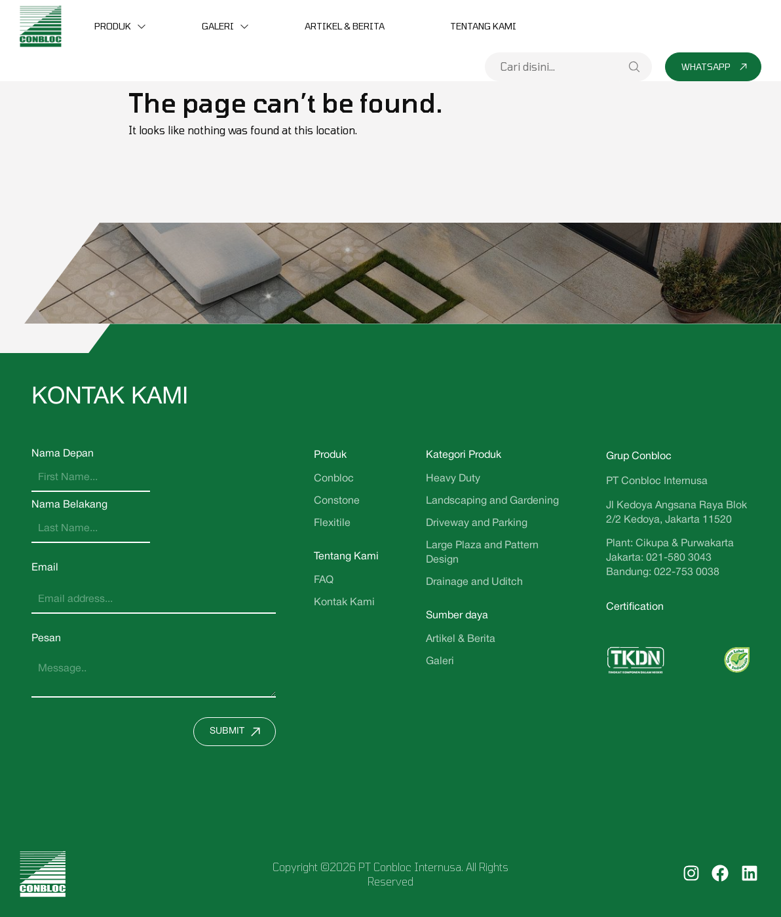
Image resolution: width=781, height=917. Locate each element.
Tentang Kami (483, 25)
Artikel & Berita (345, 25)
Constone (337, 501)
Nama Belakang (69, 505)
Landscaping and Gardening (492, 501)
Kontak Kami (344, 602)
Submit (238, 731)
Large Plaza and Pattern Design (482, 553)
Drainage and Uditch (474, 582)
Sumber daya (457, 615)
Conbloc (334, 478)
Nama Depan (62, 453)
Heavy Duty (453, 478)
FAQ (323, 580)
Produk (112, 25)
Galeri (218, 25)
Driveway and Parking (476, 523)
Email (44, 567)
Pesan (46, 638)
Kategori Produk (463, 455)
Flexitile (332, 523)
